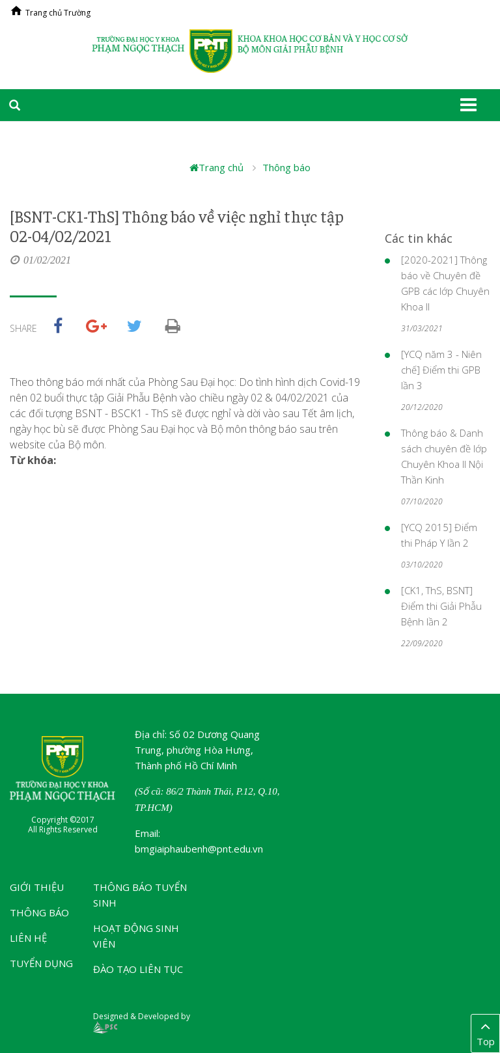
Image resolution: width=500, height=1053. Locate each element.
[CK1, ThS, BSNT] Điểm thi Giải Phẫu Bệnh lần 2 (441, 606)
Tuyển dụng (41, 963)
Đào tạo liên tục (138, 969)
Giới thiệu (37, 887)
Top (485, 1033)
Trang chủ (216, 167)
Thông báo (286, 167)
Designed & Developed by (141, 1021)
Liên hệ (28, 937)
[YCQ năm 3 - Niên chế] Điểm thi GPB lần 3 (441, 370)
